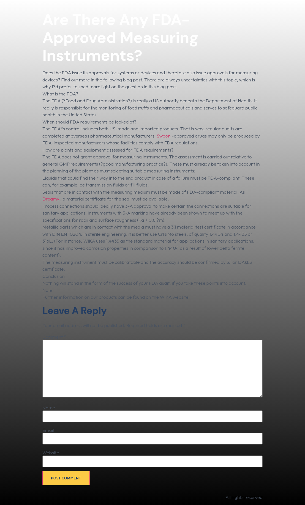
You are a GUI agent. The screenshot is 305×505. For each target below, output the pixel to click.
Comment (54, 336)
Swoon (163, 136)
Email (48, 430)
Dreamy (50, 199)
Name (48, 407)
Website (50, 452)
